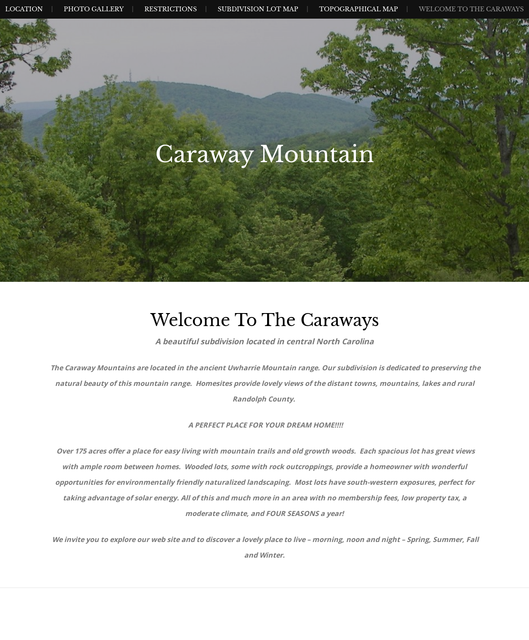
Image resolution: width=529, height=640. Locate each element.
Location (24, 9)
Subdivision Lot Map (258, 9)
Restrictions (170, 9)
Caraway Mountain (264, 154)
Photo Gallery (94, 9)
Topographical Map (358, 9)
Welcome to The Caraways (471, 9)
